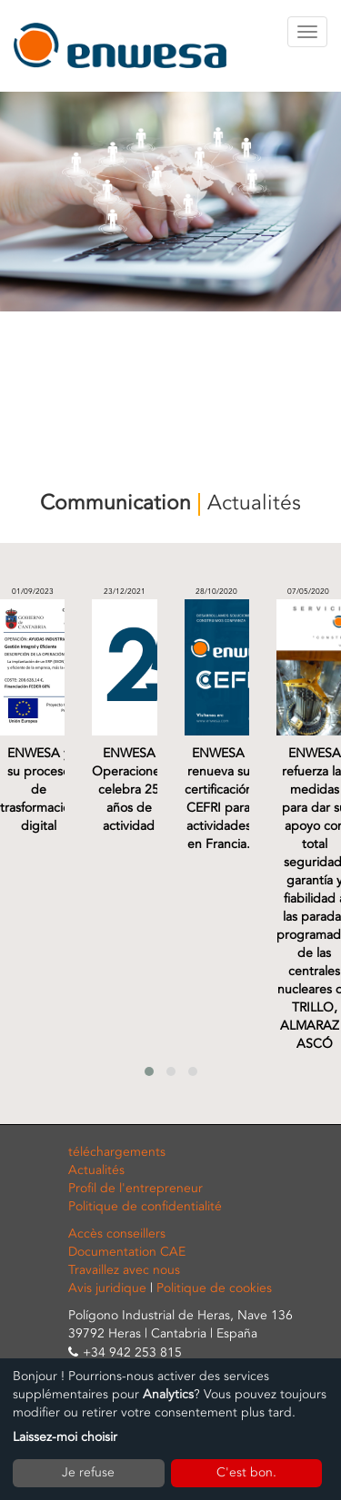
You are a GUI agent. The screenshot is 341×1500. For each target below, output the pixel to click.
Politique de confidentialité (145, 1206)
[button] (149, 1071)
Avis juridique (107, 1288)
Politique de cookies (214, 1288)
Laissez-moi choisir (65, 1437)
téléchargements (116, 1151)
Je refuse (88, 1472)
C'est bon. (246, 1472)
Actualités (96, 1170)
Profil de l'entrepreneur (135, 1188)
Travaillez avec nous (124, 1269)
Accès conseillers (116, 1233)
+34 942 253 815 (132, 1352)
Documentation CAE (127, 1251)
